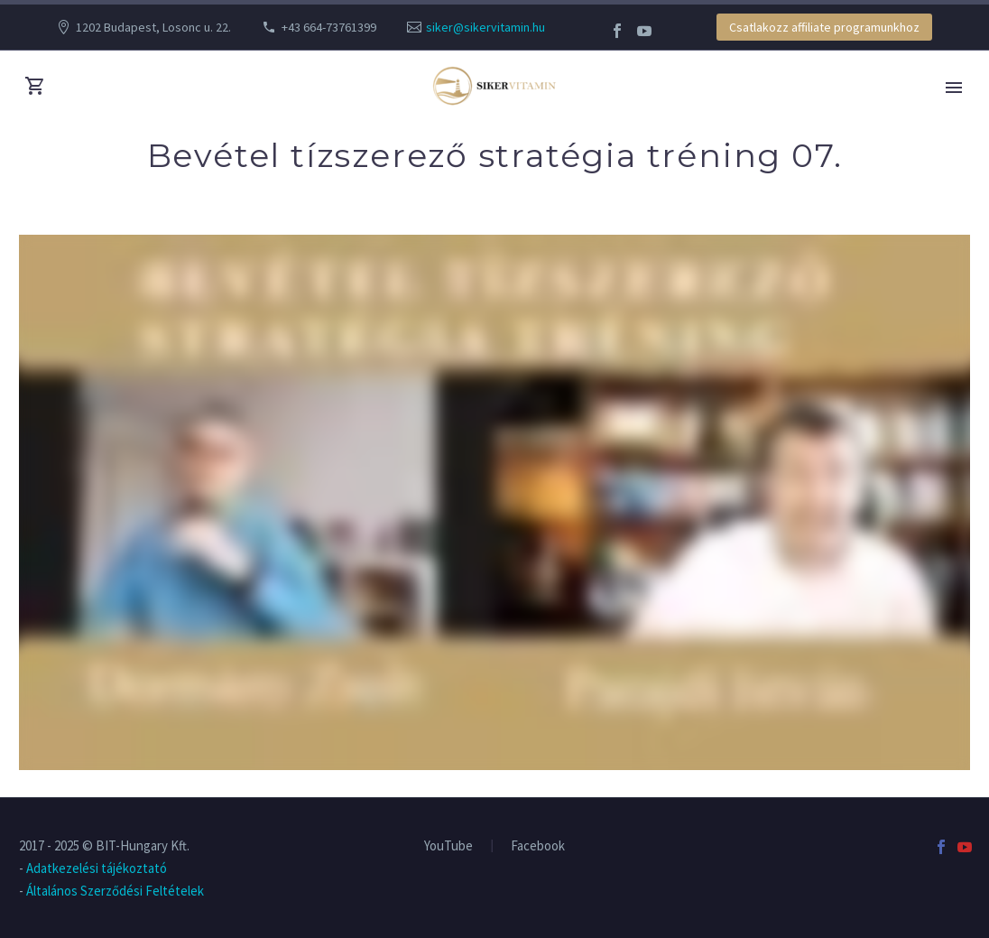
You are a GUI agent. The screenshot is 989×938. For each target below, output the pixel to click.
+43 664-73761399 (329, 27)
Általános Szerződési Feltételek (115, 890)
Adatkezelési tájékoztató (96, 868)
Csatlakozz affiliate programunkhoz (824, 27)
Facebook (538, 846)
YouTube (448, 846)
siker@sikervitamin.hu (485, 27)
